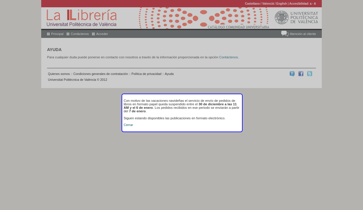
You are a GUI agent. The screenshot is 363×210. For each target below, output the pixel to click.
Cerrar (128, 125)
